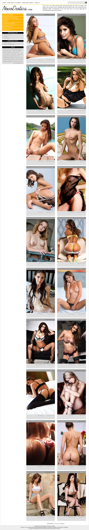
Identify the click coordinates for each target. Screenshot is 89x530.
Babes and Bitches (9, 44)
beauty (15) (6, 49)
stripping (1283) (8, 57)
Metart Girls (7, 34)
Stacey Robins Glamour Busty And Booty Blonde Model (41, 421)
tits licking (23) (18, 63)
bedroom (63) (17, 61)
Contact (37, 2)
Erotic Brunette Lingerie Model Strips (69, 14)
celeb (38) (6, 54)
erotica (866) (7, 52)
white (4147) (8, 61)
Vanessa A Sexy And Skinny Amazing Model (39, 268)
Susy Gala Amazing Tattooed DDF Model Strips (40, 116)
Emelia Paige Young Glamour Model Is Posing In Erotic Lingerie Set (72, 319)
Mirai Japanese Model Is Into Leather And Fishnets (41, 65)
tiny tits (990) (17, 50)
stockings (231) (18, 57)
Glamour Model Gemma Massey (36, 319)
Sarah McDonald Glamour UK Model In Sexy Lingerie (41, 370)
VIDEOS (5, 21)
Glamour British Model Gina (66, 65)
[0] (52, 523)
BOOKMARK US (7, 26)
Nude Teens (7, 42)
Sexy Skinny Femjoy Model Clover (68, 421)
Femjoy (6, 36)
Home (4, 2)
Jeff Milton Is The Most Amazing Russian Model (40, 218)
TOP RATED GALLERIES (10, 18)
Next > (63, 523)
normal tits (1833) (9, 59)
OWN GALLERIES (8, 15)
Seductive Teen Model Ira (65, 167)
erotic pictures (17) (16, 49)
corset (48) (13, 54)
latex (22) (20, 54)
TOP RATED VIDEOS (9, 23)
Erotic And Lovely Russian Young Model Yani (40, 167)
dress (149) (19, 59)
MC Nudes (7, 38)
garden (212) (15, 52)
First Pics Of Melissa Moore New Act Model (70, 268)
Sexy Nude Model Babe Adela (66, 370)
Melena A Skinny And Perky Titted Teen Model (71, 218)
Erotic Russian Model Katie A (35, 14)
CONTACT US (7, 29)
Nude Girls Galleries (14, 2)
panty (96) (6, 56)
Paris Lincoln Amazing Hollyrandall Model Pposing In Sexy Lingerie (72, 472)
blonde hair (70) (14, 56)
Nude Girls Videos (27, 2)
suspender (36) (7, 50)
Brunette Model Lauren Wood (35, 472)
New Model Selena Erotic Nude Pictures (69, 116)
